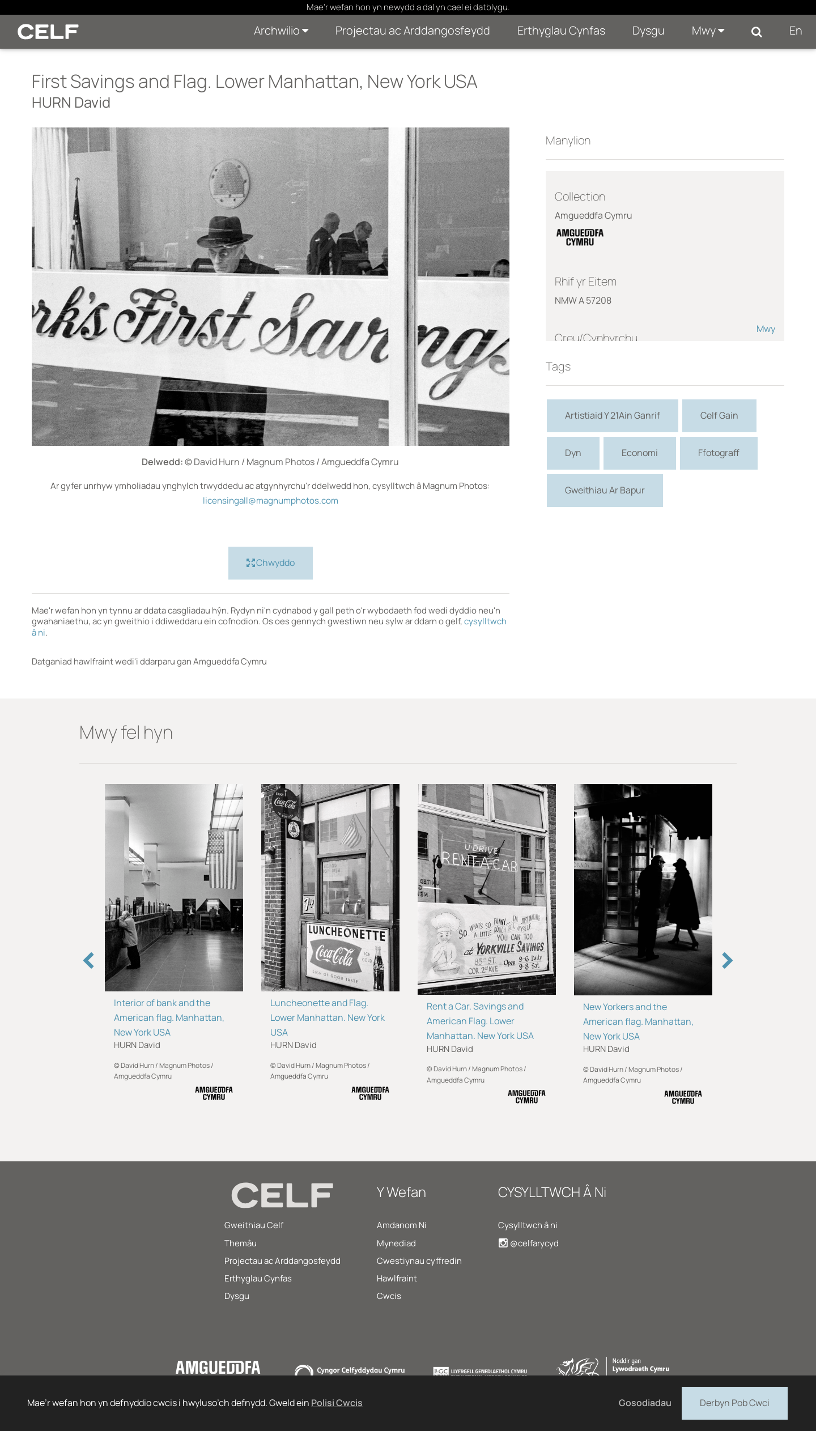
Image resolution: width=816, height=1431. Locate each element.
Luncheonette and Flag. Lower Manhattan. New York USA (327, 1017)
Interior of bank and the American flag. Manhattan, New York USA (169, 1017)
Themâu (240, 1243)
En (795, 30)
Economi (640, 452)
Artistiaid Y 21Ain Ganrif (612, 415)
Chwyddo (270, 563)
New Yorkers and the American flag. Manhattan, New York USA (638, 1021)
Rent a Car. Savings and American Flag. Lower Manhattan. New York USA (480, 1021)
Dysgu (648, 30)
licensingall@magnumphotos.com (270, 500)
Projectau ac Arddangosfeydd (412, 30)
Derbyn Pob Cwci (735, 1402)
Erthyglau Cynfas (561, 30)
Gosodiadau (645, 1402)
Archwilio (281, 30)
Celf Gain (719, 415)
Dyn (573, 452)
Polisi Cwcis (337, 1402)
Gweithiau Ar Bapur (605, 490)
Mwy (708, 30)
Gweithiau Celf (253, 1225)
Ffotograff (719, 452)
